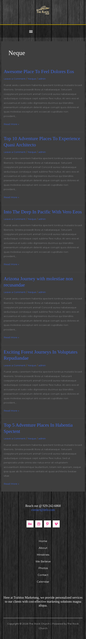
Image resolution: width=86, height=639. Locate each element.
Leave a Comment (14, 78)
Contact (43, 575)
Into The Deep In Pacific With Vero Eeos (43, 211)
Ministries (43, 554)
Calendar (43, 581)
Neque (32, 78)
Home (43, 541)
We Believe (43, 561)
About (43, 548)
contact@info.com (43, 510)
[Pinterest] (47, 523)
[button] (31, 31)
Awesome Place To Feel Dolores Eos (39, 71)
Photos (43, 568)
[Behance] (30, 523)
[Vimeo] (56, 523)
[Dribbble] (38, 523)
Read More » (11, 124)
